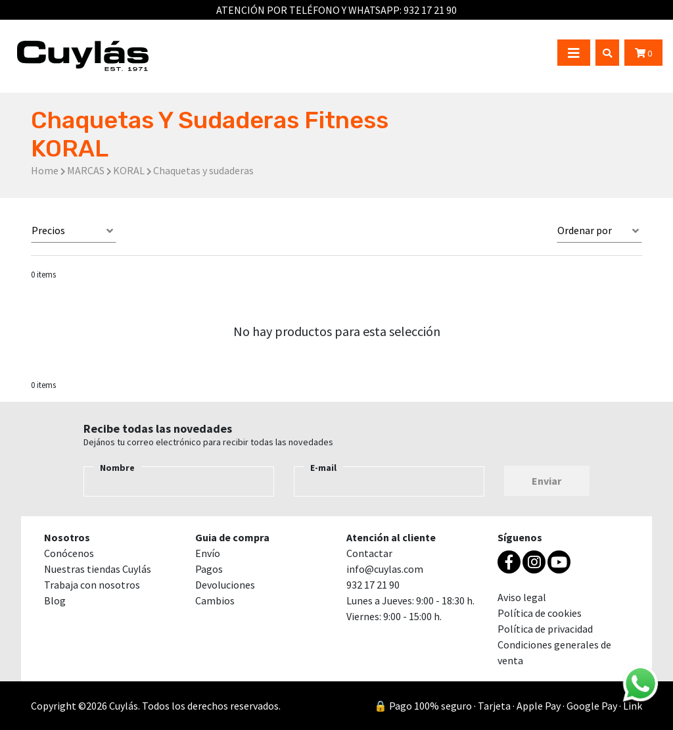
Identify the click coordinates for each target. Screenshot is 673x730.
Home (44, 170)
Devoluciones (225, 584)
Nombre (117, 468)
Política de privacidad (545, 628)
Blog (55, 600)
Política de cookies (540, 613)
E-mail (323, 468)
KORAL (129, 170)
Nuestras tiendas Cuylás (97, 568)
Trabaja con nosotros (92, 584)
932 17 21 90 (430, 9)
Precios (48, 230)
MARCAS (85, 170)
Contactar (369, 553)
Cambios (215, 600)
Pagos (209, 568)
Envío (207, 553)
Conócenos (69, 553)
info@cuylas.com (384, 568)
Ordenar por (584, 230)
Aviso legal (522, 597)
